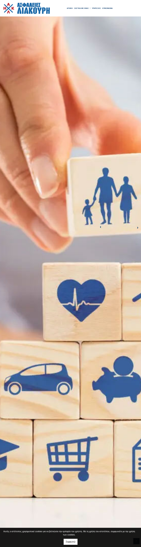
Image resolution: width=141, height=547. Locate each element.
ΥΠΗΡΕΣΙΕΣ (96, 8)
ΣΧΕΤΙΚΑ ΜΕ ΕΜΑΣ (81, 8)
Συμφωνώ (70, 542)
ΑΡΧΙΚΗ (70, 8)
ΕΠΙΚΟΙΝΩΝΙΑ (107, 8)
